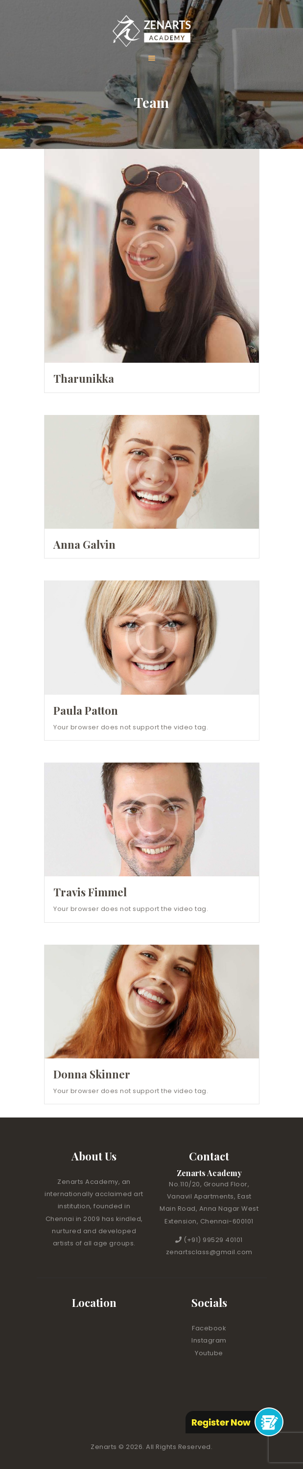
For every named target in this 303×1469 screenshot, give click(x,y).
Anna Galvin (84, 544)
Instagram (209, 1340)
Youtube (209, 1353)
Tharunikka (83, 378)
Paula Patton (85, 710)
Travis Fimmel (90, 892)
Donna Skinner (91, 1074)
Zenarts (104, 1446)
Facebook (209, 1328)
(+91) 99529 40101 (213, 1239)
